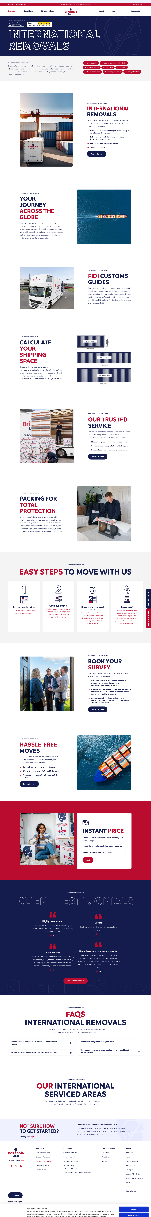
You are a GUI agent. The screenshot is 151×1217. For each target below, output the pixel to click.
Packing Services (132, 1161)
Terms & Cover (68, 1165)
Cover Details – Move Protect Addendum (78, 1172)
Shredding (105, 1157)
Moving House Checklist (134, 1178)
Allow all (134, 1197)
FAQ (127, 1187)
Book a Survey (138, 4)
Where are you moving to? (94, 852)
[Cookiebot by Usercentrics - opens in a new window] (13, 1213)
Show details (108, 1213)
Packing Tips (130, 1165)
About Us (129, 1153)
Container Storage (42, 1165)
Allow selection (133, 1203)
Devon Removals (69, 1157)
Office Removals (41, 1170)
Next (88, 860)
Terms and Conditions (72, 1169)
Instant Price (148, 599)
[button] (41, 1043)
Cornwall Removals (70, 1153)
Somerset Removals (70, 1161)
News (128, 1157)
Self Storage (106, 1153)
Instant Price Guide (133, 1174)
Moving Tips (130, 1170)
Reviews (129, 1182)
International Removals (44, 1161)
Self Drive (105, 1161)
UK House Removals (43, 1153)
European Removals (43, 1157)
